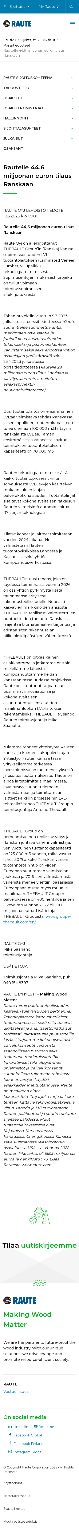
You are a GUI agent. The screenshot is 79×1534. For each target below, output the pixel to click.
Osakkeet (13, 98)
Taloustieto (16, 88)
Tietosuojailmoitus (16, 1496)
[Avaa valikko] (72, 23)
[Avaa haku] (71, 6)
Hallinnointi (16, 118)
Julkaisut (13, 139)
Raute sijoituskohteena (27, 78)
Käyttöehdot (12, 1483)
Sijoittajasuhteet (22, 128)
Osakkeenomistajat (23, 108)
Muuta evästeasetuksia (20, 1521)
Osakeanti (13, 149)
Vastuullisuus (16, 1391)
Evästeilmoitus (14, 1509)
